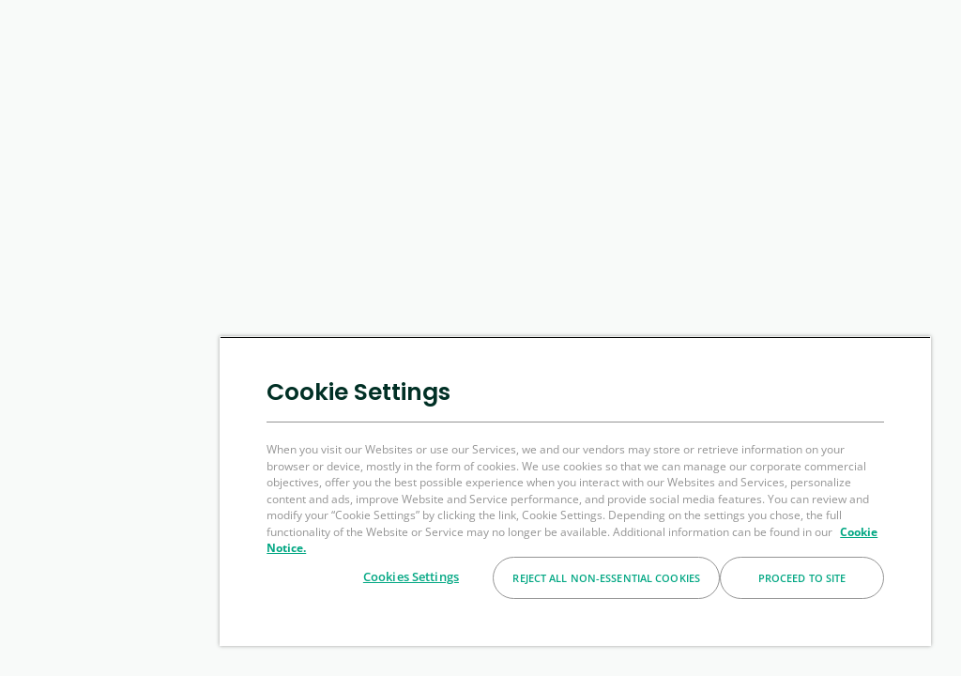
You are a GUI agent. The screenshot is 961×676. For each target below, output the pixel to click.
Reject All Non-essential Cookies (606, 578)
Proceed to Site (802, 578)
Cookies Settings (411, 576)
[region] (575, 491)
